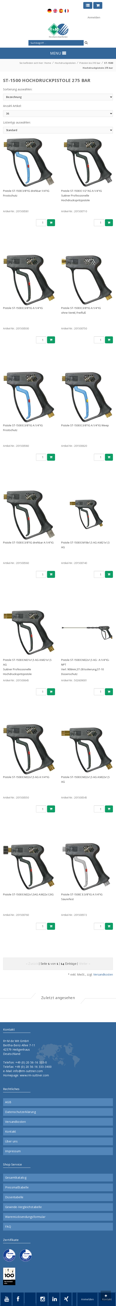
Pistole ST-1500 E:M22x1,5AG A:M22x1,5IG (28, 894)
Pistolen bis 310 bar (89, 62)
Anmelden (94, 17)
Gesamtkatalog (15, 1177)
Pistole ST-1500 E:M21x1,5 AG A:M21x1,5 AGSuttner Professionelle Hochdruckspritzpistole (27, 667)
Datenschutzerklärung (20, 1112)
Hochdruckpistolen (65, 62)
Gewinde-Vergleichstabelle (23, 1207)
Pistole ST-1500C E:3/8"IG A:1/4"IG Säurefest (81, 897)
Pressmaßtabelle (17, 1187)
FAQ (8, 1227)
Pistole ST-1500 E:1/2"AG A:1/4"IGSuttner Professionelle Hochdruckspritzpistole (81, 195)
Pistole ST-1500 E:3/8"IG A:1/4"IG (23, 308)
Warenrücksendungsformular (25, 1217)
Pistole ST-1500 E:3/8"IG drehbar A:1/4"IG (28, 542)
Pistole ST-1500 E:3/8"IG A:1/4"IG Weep (85, 425)
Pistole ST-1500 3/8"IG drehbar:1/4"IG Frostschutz (26, 193)
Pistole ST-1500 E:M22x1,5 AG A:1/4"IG (26, 777)
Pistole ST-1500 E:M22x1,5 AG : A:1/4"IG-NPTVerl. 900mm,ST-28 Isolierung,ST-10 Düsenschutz (85, 667)
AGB (8, 1102)
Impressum (13, 1151)
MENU (58, 53)
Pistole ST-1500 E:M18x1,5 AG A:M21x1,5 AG (85, 545)
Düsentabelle (14, 1197)
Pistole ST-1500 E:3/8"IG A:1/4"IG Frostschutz (23, 427)
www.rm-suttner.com (34, 1075)
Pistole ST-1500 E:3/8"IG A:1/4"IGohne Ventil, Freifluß (81, 310)
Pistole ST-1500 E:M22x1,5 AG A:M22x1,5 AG (85, 779)
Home (47, 62)
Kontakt (10, 1131)
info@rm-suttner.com (28, 1071)
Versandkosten (103, 974)
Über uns (11, 1141)
